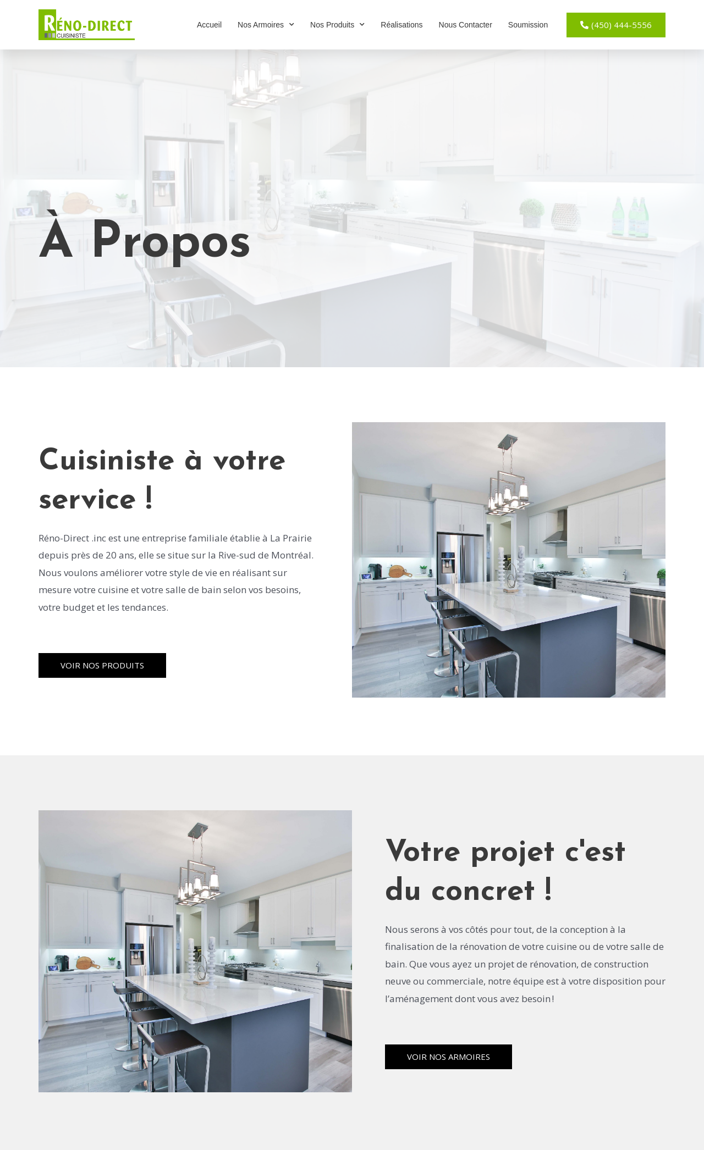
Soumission (528, 24)
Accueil (209, 24)
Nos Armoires (266, 24)
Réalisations (401, 24)
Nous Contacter (465, 24)
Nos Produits (337, 24)
